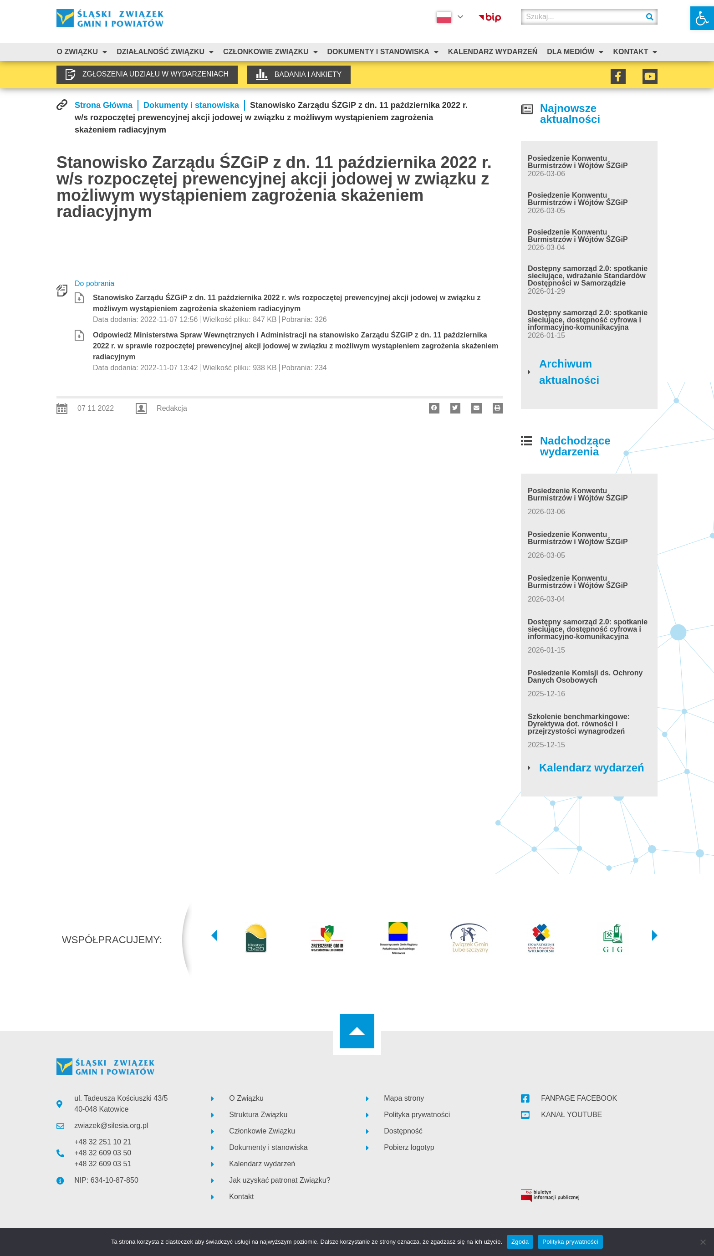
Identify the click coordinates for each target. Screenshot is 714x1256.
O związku (81, 52)
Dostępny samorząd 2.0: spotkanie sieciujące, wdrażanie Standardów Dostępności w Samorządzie (588, 276)
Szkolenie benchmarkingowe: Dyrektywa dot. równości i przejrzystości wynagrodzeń (579, 724)
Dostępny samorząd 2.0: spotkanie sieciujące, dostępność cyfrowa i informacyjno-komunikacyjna (588, 320)
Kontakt (635, 52)
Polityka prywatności (570, 1241)
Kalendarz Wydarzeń (492, 52)
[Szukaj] (650, 17)
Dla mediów (575, 52)
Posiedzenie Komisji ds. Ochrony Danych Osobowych (585, 676)
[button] (702, 18)
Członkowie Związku (270, 52)
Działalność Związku (165, 52)
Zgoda (520, 1241)
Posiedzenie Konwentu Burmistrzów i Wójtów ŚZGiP (578, 161)
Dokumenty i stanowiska (382, 52)
